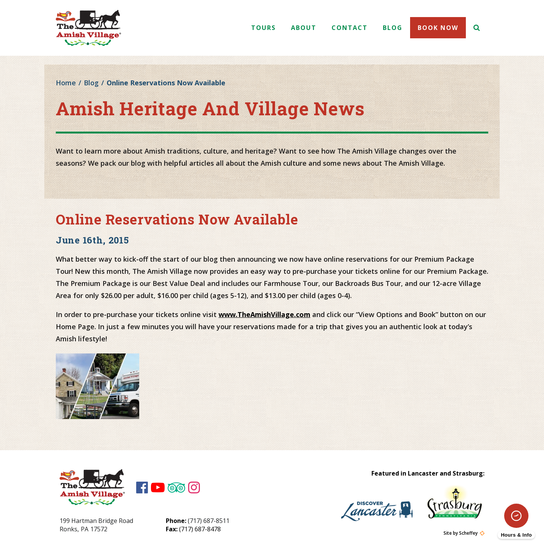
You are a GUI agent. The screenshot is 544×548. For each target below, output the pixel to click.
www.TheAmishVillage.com (264, 314)
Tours (263, 28)
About (303, 28)
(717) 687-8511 (209, 521)
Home (66, 82)
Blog (392, 28)
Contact (350, 28)
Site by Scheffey (460, 533)
